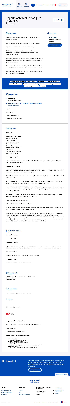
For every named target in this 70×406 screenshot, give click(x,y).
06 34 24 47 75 (58, 388)
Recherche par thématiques (6, 392)
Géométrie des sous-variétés (46, 83)
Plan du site (44, 401)
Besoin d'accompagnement (24, 394)
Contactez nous (34, 370)
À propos (46, 5)
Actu (33, 5)
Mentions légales (37, 401)
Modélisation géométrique (53, 81)
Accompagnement (40, 5)
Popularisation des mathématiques (30, 83)
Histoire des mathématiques (15, 83)
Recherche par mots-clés (6, 390)
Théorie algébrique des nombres (31, 86)
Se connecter (63, 5)
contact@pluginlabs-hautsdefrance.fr (59, 391)
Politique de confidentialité (53, 401)
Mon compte (3, 394)
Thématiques (26, 5)
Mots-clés (19, 5)
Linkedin (57, 393)
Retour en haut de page (61, 374)
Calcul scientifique (42, 81)
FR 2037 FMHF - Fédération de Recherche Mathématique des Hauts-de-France (23, 324)
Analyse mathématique (31, 81)
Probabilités (42, 86)
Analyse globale (57, 83)
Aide (50, 5)
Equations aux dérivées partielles (18, 81)
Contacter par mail (53, 45)
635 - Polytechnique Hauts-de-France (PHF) (15, 331)
